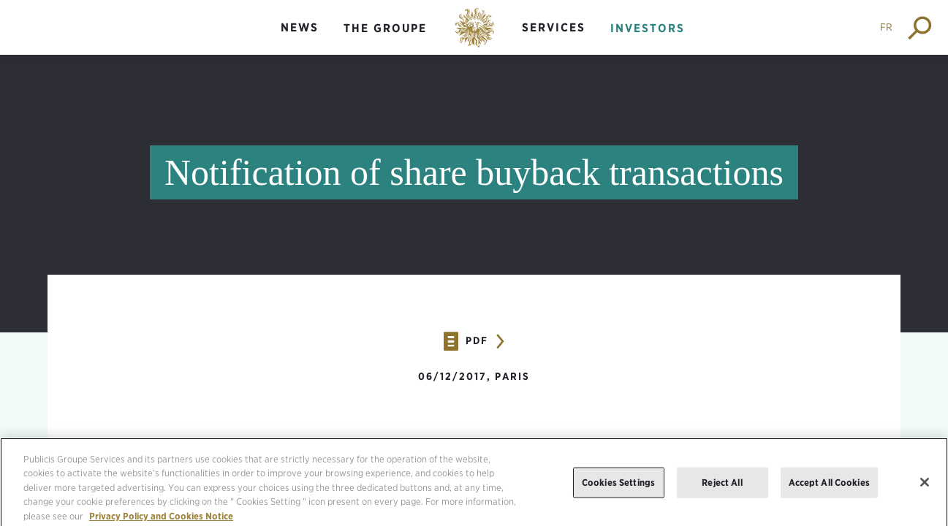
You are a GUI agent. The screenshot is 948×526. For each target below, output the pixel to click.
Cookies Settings (618, 486)
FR (886, 27)
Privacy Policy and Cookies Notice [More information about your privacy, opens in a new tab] (161, 519)
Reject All (722, 486)
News (300, 27)
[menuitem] (300, 39)
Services (553, 27)
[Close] (925, 486)
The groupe (385, 28)
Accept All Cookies (829, 486)
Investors (647, 28)
